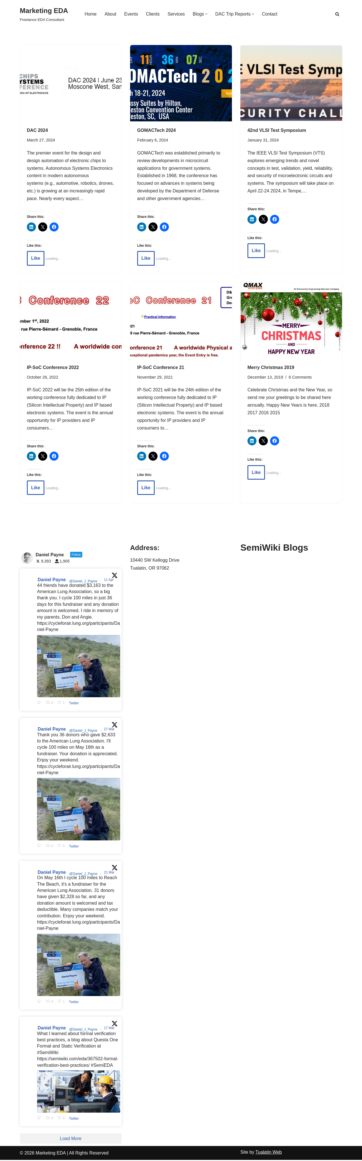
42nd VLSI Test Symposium (277, 130)
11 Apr (109, 581)
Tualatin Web (268, 1153)
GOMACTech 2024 (156, 130)
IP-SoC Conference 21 (160, 368)
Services (176, 14)
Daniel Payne (52, 580)
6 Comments (300, 377)
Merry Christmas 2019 (270, 368)
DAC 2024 (37, 130)
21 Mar (110, 873)
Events (131, 14)
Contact (270, 14)
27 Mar (110, 730)
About (110, 14)
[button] (207, 14)
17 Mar (110, 1029)
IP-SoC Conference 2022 (53, 368)
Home (90, 14)
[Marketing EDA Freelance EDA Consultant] (44, 14)
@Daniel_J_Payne (83, 582)
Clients (153, 14)
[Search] (337, 14)
